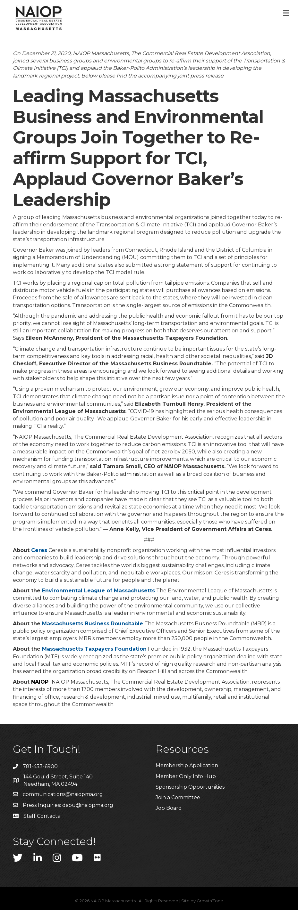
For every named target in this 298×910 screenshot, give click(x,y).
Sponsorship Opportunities (190, 787)
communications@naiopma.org (63, 794)
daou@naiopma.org (87, 805)
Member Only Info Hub (186, 776)
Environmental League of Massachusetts (98, 591)
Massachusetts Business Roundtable (92, 624)
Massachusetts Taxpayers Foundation (94, 649)
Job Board (169, 808)
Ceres (39, 550)
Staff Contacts (41, 816)
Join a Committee (178, 797)
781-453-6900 (40, 766)
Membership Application (187, 765)
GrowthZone (210, 900)
